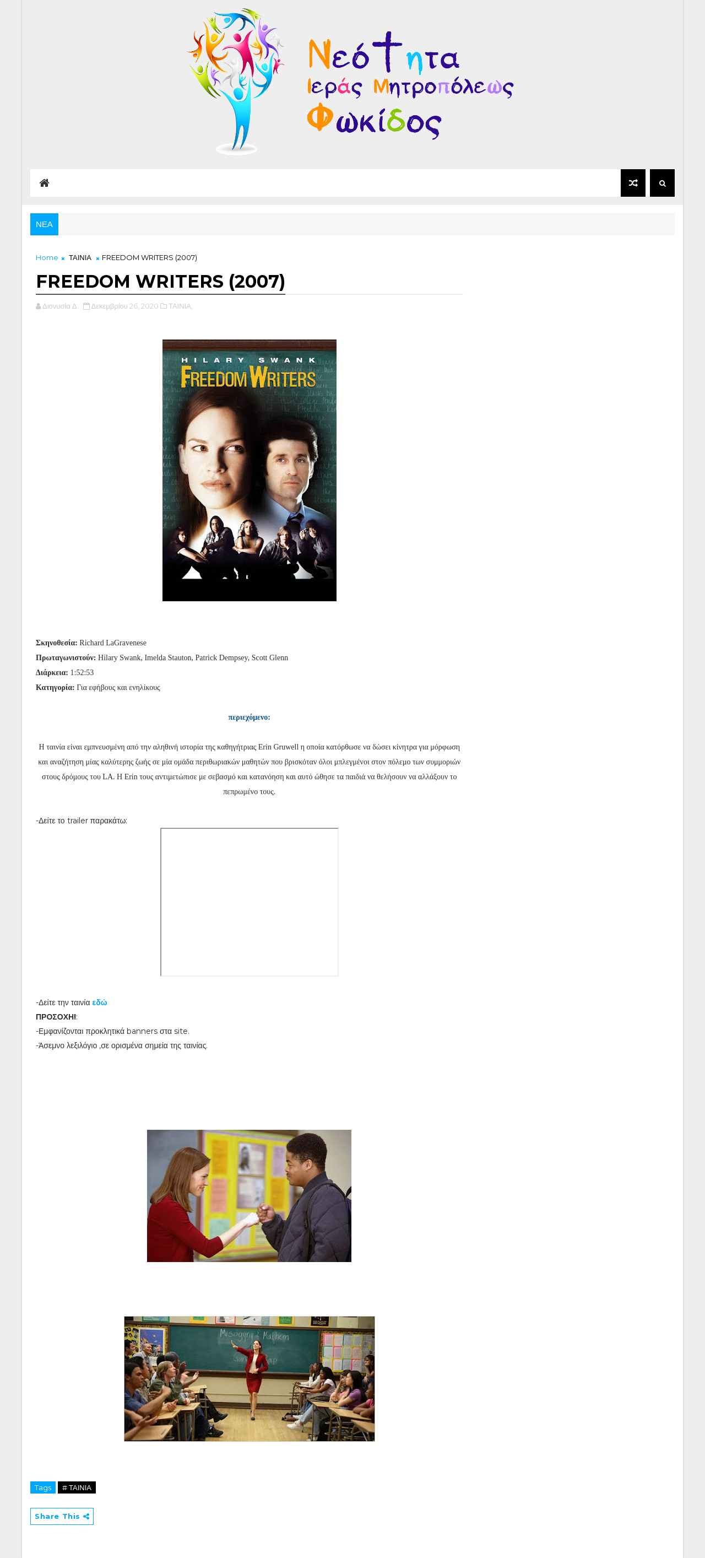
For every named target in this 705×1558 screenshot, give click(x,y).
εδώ (100, 1002)
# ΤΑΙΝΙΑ (76, 1487)
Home (47, 257)
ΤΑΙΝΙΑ (80, 257)
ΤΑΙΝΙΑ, (181, 305)
